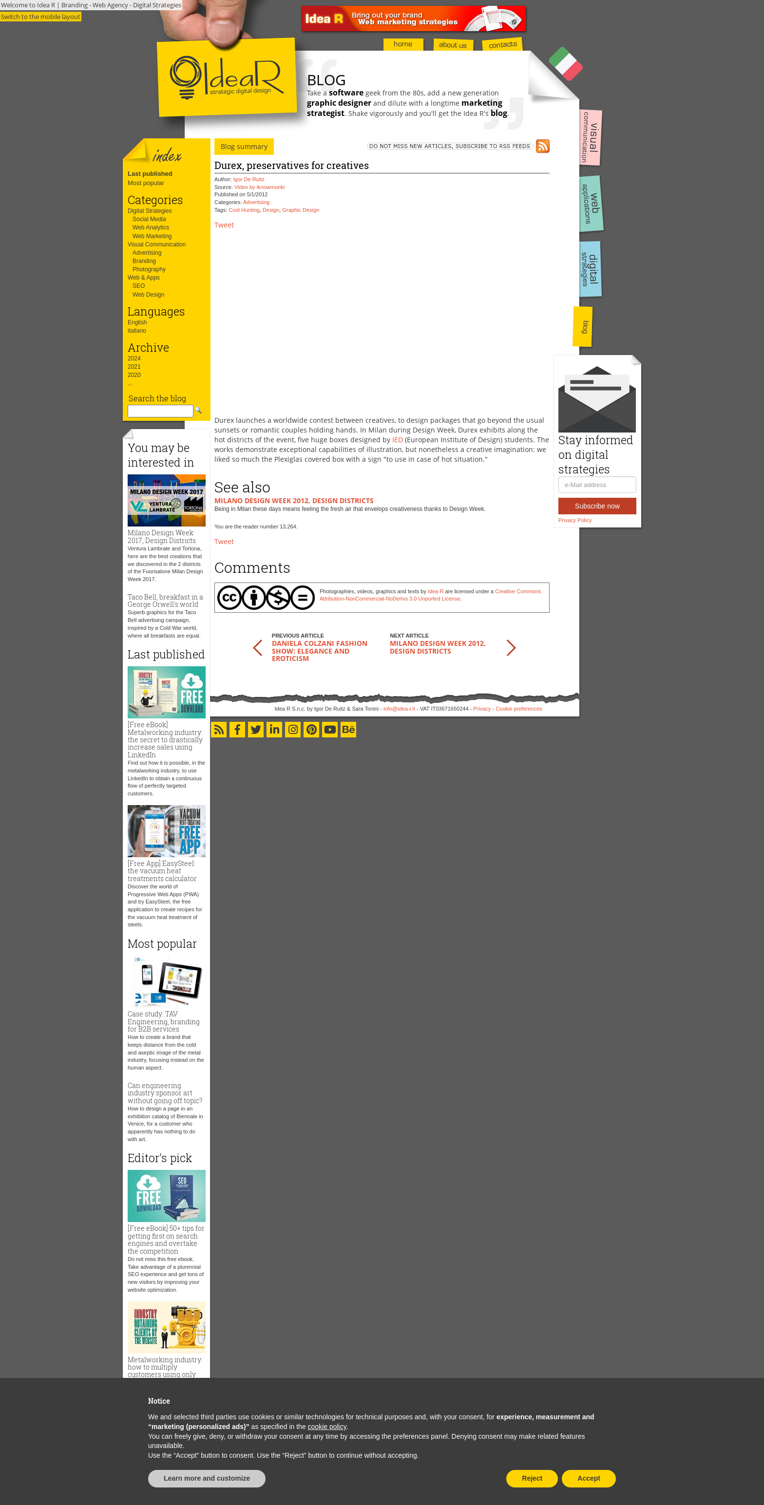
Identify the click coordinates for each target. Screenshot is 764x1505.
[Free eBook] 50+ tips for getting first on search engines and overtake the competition (166, 1239)
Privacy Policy (575, 520)
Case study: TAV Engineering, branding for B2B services (164, 1021)
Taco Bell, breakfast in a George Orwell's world (165, 600)
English (137, 322)
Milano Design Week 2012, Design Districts (294, 500)
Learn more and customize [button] (207, 1478)
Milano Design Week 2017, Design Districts (162, 536)
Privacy (482, 709)
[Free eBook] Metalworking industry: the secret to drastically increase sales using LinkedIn (165, 739)
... (130, 383)
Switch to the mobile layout (40, 16)
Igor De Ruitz (249, 179)
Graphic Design (300, 210)
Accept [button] (588, 1478)
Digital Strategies (150, 210)
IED (397, 439)
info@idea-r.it (399, 709)
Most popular (146, 183)
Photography (149, 269)
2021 (134, 366)
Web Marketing (152, 236)
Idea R (435, 591)
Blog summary (244, 146)
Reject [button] (532, 1478)
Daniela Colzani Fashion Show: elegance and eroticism (319, 651)
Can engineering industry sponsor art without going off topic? (165, 1093)
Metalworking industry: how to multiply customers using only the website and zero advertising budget (165, 1374)
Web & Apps (144, 277)
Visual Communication (157, 244)
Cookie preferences (519, 709)
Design (271, 210)
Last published (150, 173)
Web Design (148, 294)
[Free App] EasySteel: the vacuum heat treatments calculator (162, 871)
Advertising (147, 252)
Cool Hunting (244, 210)
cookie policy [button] (327, 1426)
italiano (137, 330)
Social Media (149, 219)
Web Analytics (151, 227)
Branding (144, 261)
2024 (134, 358)
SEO (139, 285)
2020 (134, 375)
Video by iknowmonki (259, 187)
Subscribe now (597, 506)
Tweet (224, 224)
